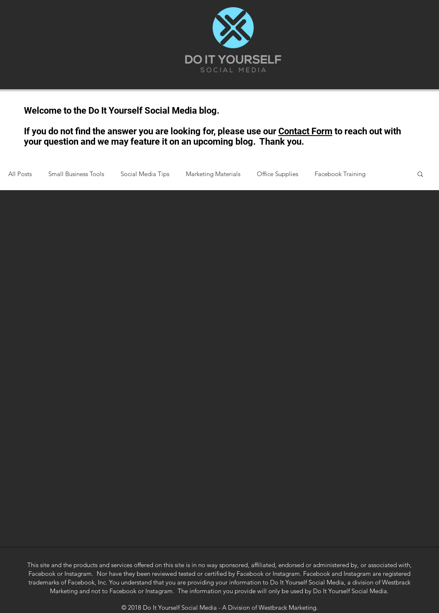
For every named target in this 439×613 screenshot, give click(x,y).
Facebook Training (340, 174)
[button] (420, 174)
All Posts (20, 174)
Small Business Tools (76, 174)
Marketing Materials (213, 174)
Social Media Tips (145, 174)
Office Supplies (277, 174)
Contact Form (305, 131)
